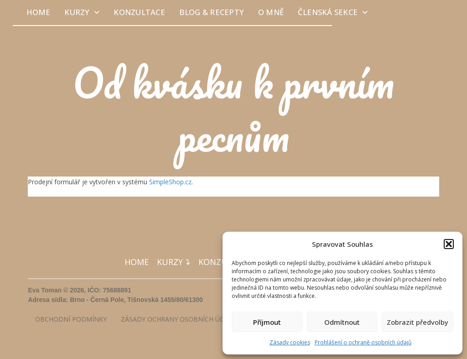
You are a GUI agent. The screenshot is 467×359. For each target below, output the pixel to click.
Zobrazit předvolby (417, 322)
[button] (448, 244)
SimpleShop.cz (170, 181)
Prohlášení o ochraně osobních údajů (363, 342)
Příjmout (267, 322)
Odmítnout (342, 322)
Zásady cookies (290, 342)
